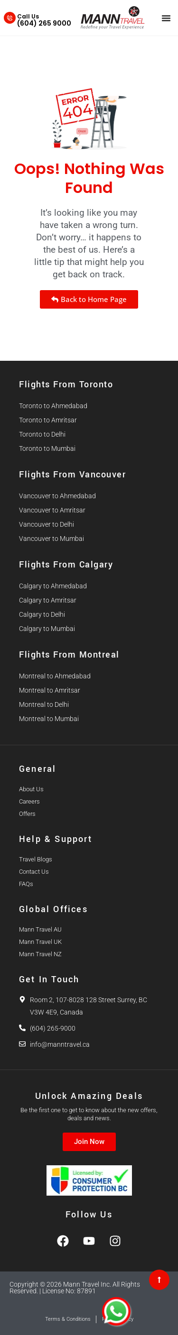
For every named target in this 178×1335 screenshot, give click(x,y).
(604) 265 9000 (44, 23)
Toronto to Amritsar (48, 420)
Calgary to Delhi (42, 614)
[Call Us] (10, 18)
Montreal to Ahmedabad (55, 676)
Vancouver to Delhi (46, 524)
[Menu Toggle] (166, 18)
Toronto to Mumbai (47, 448)
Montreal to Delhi (44, 704)
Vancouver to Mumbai (51, 538)
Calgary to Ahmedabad (53, 586)
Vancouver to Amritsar (52, 510)
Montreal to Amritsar (49, 690)
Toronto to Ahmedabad (53, 406)
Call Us (28, 16)
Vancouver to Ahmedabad (57, 496)
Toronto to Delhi (42, 434)
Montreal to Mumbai (49, 718)
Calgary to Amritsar (47, 600)
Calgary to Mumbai (47, 628)
